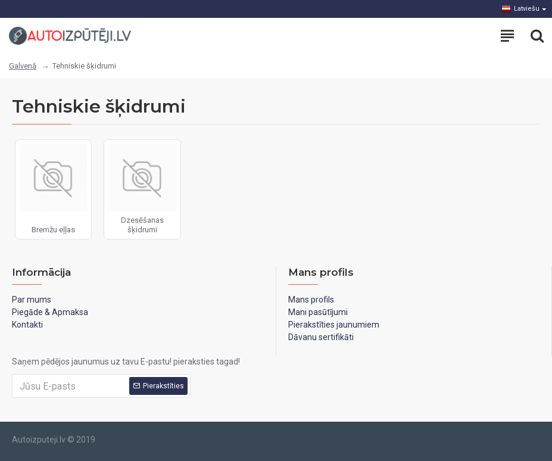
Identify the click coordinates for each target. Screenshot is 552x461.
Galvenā (22, 65)
